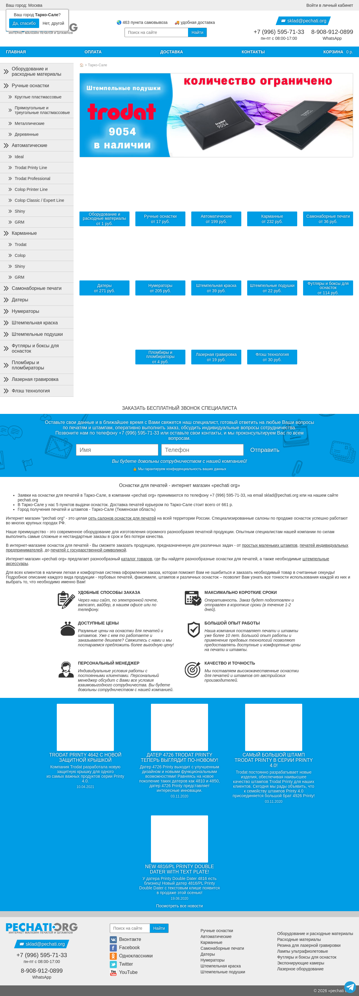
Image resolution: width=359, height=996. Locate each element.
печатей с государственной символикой (88, 550)
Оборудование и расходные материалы (31, 71)
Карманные (19, 233)
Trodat (17, 244)
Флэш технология (26, 390)
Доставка (171, 51)
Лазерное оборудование (300, 969)
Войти (329, 5)
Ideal (16, 156)
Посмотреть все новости (179, 905)
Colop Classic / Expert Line (36, 200)
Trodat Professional (29, 178)
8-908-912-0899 (332, 32)
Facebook (125, 947)
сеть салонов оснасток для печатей (122, 518)
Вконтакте (125, 939)
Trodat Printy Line (27, 167)
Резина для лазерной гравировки (308, 945)
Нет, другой (53, 23)
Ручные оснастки (25, 85)
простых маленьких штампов (269, 545)
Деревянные (23, 134)
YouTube (124, 972)
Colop (17, 255)
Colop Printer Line (28, 189)
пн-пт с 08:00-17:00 (279, 38)
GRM (16, 222)
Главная (16, 51)
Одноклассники (131, 955)
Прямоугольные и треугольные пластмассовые (39, 110)
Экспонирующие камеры (300, 963)
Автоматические (24, 145)
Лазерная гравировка (30, 379)
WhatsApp (332, 38)
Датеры (15, 299)
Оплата (93, 51)
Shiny (16, 211)
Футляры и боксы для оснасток (30, 348)
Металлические (26, 123)
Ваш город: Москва (24, 5)
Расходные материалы (299, 939)
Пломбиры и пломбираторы (23, 365)
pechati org (340, 990)
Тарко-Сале (97, 65)
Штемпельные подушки (32, 334)
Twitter (121, 964)
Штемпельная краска (30, 322)
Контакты (253, 51)
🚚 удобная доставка (194, 22)
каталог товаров (136, 558)
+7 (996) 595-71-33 (279, 32)
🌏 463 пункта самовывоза (142, 22)
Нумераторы (20, 311)
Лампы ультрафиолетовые (302, 951)
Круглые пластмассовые (35, 97)
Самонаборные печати (32, 288)
